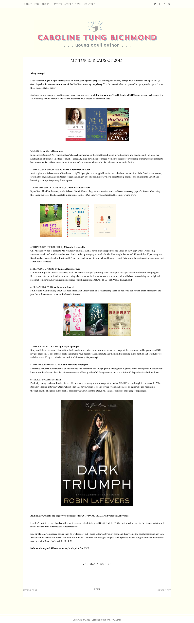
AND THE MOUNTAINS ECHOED (51, 187)
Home (97, 589)
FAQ (37, 4)
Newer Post (30, 590)
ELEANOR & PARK (43, 287)
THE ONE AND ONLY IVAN (47, 364)
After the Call (73, 4)
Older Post (164, 590)
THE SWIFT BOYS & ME (45, 346)
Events (58, 4)
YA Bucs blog (36, 98)
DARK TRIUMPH (97, 515)
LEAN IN (37, 151)
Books (45, 4)
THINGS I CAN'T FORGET (46, 247)
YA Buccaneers (81, 84)
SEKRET (37, 379)
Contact (89, 4)
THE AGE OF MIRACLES (46, 169)
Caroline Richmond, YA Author (106, 619)
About (28, 4)
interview (89, 95)
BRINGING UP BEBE (44, 268)
